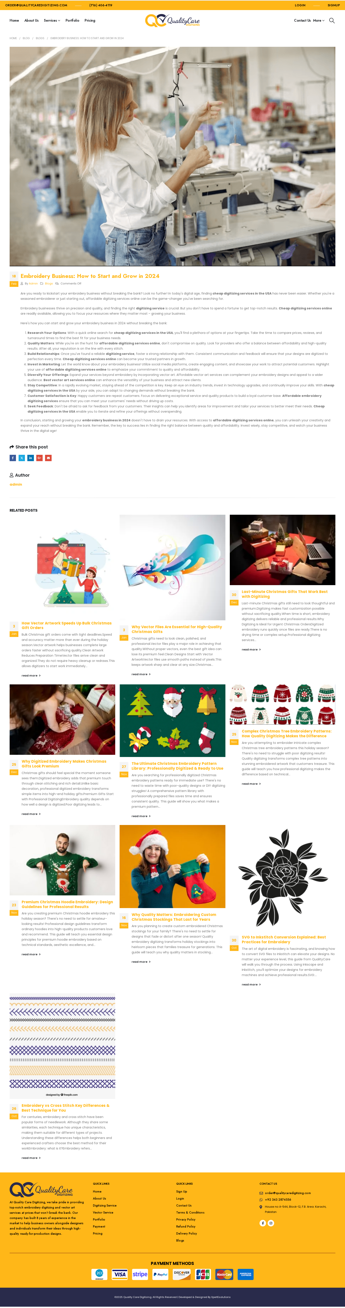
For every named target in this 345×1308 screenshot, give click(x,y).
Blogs (49, 283)
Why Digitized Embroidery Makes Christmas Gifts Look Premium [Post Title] (64, 764)
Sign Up (181, 1191)
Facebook (13, 458)
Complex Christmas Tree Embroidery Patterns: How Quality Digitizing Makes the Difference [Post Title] (287, 734)
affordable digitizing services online (113, 298)
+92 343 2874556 (278, 1199)
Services (50, 20)
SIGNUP (334, 5)
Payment (99, 1226)
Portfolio (72, 20)
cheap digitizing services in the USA (242, 293)
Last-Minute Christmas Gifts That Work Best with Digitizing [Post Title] (285, 594)
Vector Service (103, 1212)
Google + (39, 458)
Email (48, 458)
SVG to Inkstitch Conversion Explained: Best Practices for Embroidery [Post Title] (284, 940)
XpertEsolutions (221, 1297)
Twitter (22, 458)
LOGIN (300, 5)
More (317, 20)
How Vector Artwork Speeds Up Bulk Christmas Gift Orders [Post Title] (67, 626)
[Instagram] (271, 1223)
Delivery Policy (186, 1233)
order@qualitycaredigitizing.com (36, 5)
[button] (332, 20)
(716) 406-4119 (100, 5)
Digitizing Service (105, 1205)
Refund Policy (185, 1226)
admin (33, 283)
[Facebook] (263, 1223)
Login (180, 1198)
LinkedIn (30, 458)
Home (14, 20)
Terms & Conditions (190, 1212)
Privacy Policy (185, 1219)
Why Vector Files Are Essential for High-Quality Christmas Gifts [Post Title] (177, 629)
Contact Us (302, 20)
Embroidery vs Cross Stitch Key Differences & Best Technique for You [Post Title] (66, 1108)
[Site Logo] (172, 20)
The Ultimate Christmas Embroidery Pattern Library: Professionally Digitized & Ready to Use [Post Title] (177, 766)
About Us (31, 20)
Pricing (90, 20)
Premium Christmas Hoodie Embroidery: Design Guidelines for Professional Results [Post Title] (67, 904)
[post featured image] (62, 565)
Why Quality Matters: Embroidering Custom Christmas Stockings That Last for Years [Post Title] (174, 917)
